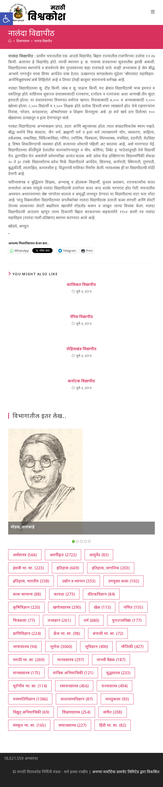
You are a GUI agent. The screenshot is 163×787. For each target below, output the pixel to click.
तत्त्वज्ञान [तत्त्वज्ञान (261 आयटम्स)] (59, 620)
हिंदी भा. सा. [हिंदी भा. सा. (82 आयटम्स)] (112, 725)
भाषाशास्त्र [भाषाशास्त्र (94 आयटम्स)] (25, 646)
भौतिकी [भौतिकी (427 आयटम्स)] (132, 646)
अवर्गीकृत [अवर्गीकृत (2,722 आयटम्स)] (63, 555)
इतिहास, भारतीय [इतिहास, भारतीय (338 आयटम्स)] (31, 581)
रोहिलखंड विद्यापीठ (81, 348)
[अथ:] (9, 41)
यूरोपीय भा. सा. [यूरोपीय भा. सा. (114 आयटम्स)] (30, 686)
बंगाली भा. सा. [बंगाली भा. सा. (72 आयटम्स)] (108, 633)
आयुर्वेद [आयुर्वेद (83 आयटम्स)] (98, 555)
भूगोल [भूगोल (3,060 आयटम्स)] (61, 646)
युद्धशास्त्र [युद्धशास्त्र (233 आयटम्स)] (118, 673)
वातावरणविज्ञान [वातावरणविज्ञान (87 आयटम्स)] (77, 699)
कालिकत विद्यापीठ (81, 284)
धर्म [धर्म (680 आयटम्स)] (91, 620)
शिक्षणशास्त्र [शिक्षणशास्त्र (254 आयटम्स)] (76, 712)
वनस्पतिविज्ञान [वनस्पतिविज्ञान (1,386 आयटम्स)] (30, 699)
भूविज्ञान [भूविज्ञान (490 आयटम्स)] (96, 646)
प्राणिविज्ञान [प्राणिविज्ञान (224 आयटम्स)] (27, 633)
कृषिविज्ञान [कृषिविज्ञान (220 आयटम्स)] (26, 607)
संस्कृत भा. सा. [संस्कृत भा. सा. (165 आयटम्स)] (29, 725)
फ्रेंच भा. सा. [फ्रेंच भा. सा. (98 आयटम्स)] (67, 633)
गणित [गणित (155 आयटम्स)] (133, 607)
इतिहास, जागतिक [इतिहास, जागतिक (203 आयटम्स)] (111, 568)
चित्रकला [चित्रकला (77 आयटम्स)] (24, 620)
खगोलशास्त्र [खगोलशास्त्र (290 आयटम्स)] (67, 607)
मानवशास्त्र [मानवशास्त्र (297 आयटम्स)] (70, 660)
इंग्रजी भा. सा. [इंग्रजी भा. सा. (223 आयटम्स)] (28, 568)
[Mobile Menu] (153, 12)
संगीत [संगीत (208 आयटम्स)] (112, 712)
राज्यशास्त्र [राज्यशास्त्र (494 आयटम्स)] (114, 686)
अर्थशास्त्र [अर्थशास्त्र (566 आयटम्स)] (25, 555)
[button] (6, 18)
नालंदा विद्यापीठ (43, 41)
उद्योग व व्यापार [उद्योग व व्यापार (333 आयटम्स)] (78, 581)
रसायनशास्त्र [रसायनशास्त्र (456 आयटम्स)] (74, 686)
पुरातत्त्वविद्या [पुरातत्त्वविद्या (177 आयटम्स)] (126, 620)
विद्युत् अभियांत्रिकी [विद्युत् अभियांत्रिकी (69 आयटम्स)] (31, 712)
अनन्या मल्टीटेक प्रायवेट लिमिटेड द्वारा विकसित (125, 771)
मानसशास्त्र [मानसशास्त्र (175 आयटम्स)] (26, 673)
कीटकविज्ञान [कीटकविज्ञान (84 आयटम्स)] (101, 594)
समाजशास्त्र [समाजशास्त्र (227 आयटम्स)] (72, 725)
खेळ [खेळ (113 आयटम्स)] (102, 607)
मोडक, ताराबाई (22, 527)
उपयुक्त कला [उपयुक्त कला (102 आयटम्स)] (123, 581)
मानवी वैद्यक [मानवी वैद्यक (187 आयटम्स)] (111, 660)
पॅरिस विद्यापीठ (81, 316)
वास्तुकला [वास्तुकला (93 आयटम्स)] (117, 699)
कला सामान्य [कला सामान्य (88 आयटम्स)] (27, 594)
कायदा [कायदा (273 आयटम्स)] (64, 594)
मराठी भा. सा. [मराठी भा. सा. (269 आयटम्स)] (28, 660)
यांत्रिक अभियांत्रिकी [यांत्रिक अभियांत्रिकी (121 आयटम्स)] (73, 673)
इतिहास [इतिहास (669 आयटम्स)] (68, 568)
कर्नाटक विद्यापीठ (81, 381)
